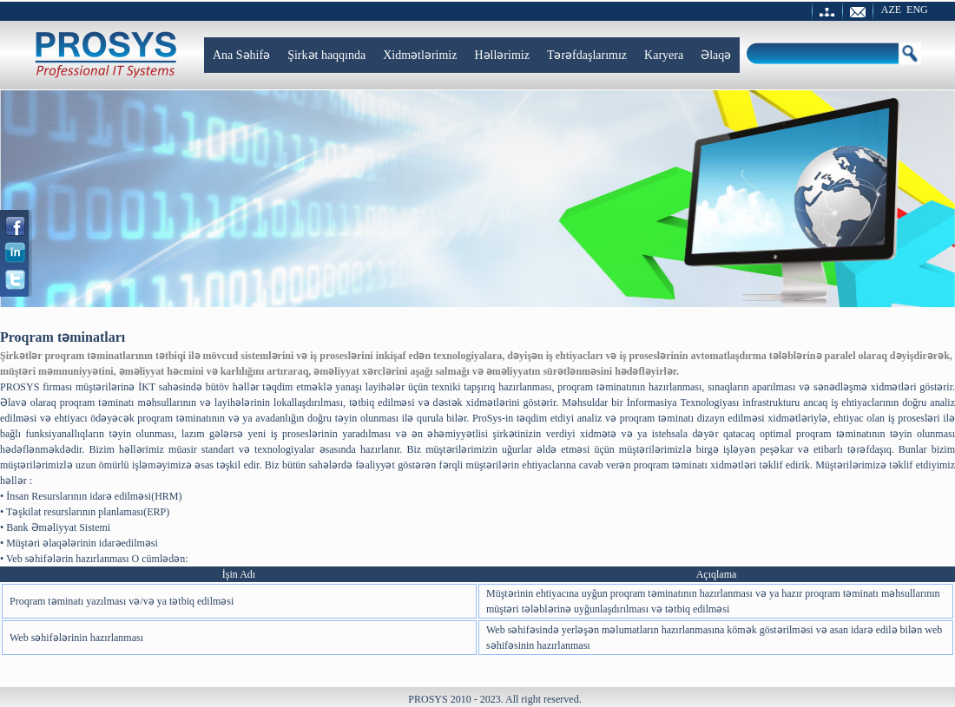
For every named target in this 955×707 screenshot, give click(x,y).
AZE (891, 9)
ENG (917, 9)
